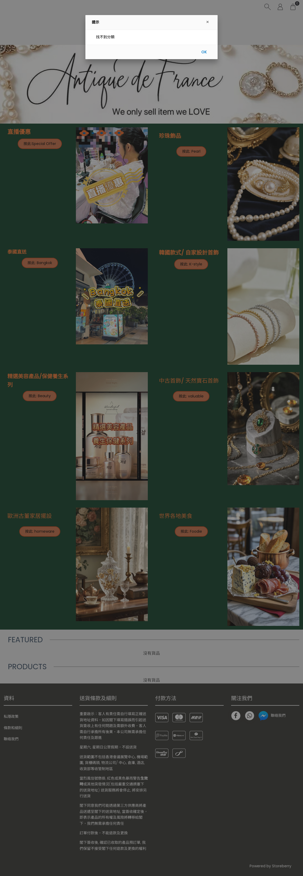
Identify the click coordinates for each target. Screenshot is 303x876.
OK (204, 52)
